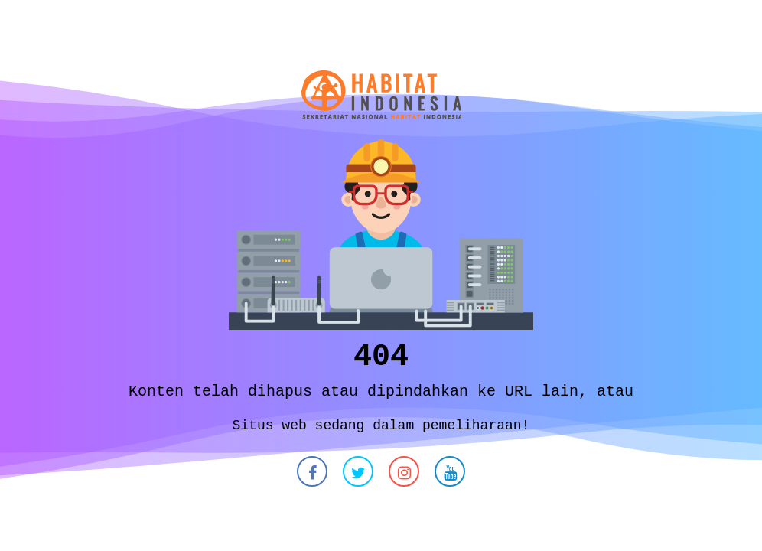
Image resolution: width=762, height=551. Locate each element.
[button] (312, 475)
